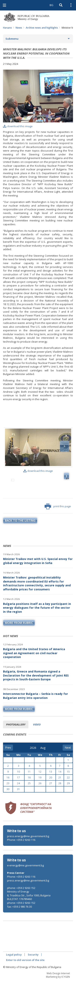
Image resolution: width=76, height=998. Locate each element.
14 (59, 789)
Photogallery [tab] (15, 742)
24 (18, 801)
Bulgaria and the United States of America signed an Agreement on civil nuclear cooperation (34, 670)
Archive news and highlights (42, 27)
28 (59, 801)
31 (18, 806)
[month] (43, 765)
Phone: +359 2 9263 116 (21, 857)
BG (51, 5)
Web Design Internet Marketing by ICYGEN (58, 992)
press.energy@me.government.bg (28, 853)
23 (7, 801)
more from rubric (19, 640)
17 (18, 795)
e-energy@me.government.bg (25, 883)
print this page (58, 524)
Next (64, 446)
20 (50, 795)
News (19, 27)
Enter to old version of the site (25, 977)
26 (40, 801)
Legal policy (14, 972)
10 (18, 789)
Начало (7, 27)
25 (29, 801)
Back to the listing (20, 538)
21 (59, 795)
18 (29, 795)
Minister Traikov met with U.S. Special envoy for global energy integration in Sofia (38, 578)
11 (29, 789)
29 (68, 801)
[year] (33, 765)
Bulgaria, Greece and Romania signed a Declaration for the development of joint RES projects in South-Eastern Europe (36, 693)
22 (68, 795)
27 (50, 801)
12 (40, 789)
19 (40, 795)
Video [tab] (37, 742)
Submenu (11, 38)
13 (50, 789)
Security (33, 972)
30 (7, 806)
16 (7, 795)
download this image (18, 126)
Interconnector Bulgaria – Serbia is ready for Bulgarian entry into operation (35, 713)
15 (68, 789)
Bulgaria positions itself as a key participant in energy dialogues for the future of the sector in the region (37, 625)
